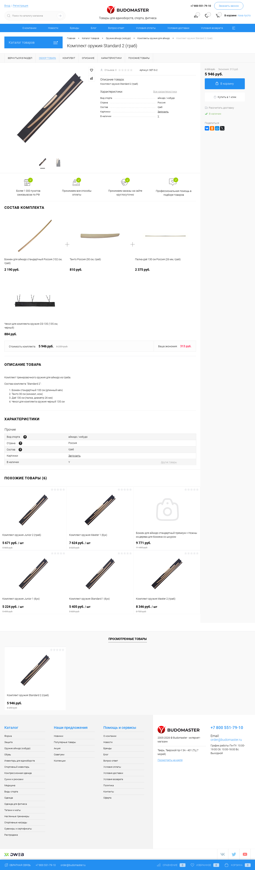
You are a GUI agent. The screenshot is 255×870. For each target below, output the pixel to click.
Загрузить (163, 111)
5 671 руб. (33, 545)
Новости (53, 28)
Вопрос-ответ (116, 28)
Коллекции (60, 761)
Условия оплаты (146, 28)
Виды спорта (11, 791)
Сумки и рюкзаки (13, 779)
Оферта (107, 798)
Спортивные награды (15, 822)
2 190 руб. (11, 270)
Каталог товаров (33, 42)
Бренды (74, 28)
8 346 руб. (167, 609)
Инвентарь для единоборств (19, 761)
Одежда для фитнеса (15, 804)
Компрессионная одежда (18, 773)
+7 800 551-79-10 (46, 865)
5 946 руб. (35, 705)
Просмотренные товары (127, 639)
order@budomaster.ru (226, 740)
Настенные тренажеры (16, 816)
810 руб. (76, 270)
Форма (8, 736)
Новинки (58, 736)
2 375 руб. (142, 270)
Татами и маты (12, 810)
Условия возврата (212, 28)
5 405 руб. (100, 609)
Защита (8, 742)
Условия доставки (178, 28)
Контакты (108, 791)
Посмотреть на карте (170, 760)
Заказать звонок (229, 5)
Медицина (9, 785)
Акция (57, 748)
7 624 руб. (100, 545)
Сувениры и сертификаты (18, 828)
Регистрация (20, 5)
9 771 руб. (167, 545)
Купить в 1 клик (225, 97)
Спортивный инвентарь (16, 767)
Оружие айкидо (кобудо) (17, 748)
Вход (7, 5)
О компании (29, 28)
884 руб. (10, 334)
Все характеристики (165, 91)
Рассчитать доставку (219, 107)
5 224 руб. (33, 609)
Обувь (7, 754)
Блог (93, 28)
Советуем (59, 754)
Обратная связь (17, 865)
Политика (108, 785)
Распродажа (11, 835)
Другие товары (169, 462)
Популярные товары (65, 742)
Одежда (8, 798)
